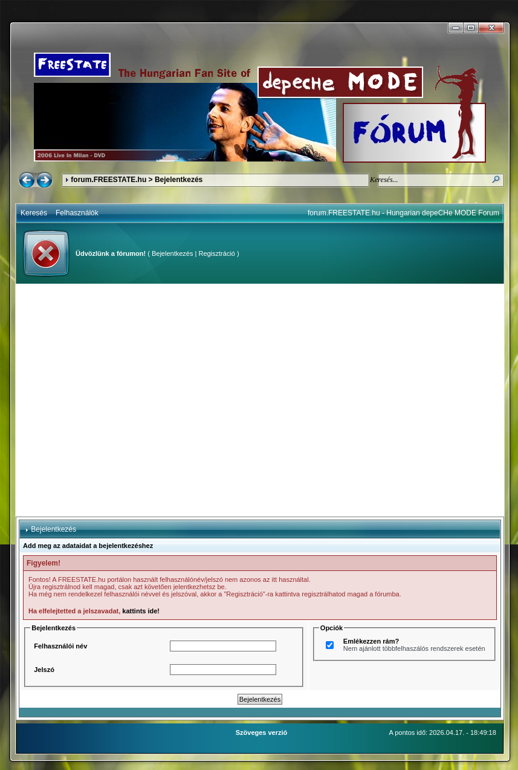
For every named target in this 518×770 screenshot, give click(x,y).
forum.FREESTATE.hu (108, 179)
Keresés (34, 213)
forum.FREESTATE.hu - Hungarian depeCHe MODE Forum (403, 213)
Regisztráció (216, 253)
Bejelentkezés (172, 253)
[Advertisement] (113, 400)
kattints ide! (141, 611)
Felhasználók (77, 213)
